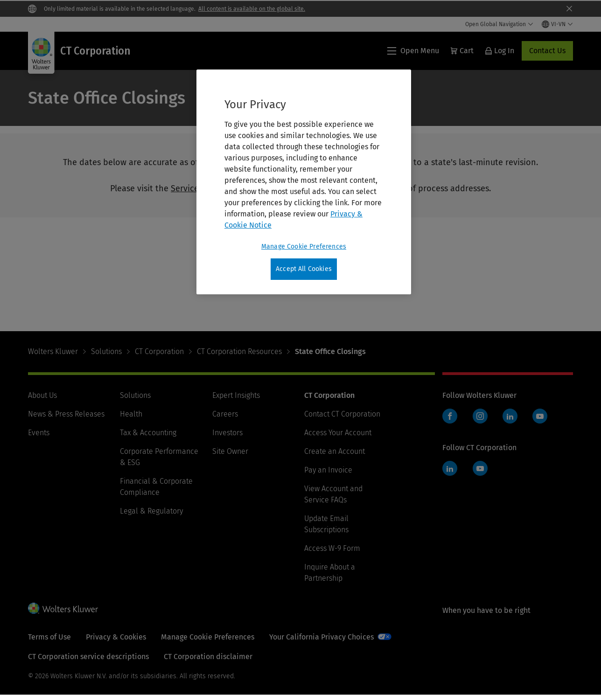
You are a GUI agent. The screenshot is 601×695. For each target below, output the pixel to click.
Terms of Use (49, 636)
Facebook (449, 416)
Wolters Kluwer (53, 351)
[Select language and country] (557, 24)
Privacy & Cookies (116, 636)
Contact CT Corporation (342, 414)
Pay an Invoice (328, 470)
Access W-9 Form (332, 548)
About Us (42, 395)
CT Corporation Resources (239, 351)
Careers (225, 414)
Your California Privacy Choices (321, 636)
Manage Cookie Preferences (207, 636)
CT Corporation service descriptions (88, 656)
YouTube (539, 416)
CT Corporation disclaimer (208, 656)
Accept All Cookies (304, 269)
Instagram (480, 416)
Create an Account (334, 451)
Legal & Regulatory (151, 511)
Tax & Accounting (148, 432)
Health (131, 414)
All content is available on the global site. (251, 9)
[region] (303, 182)
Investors (227, 432)
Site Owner (230, 451)
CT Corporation (159, 351)
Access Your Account (337, 432)
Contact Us (547, 50)
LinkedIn (510, 416)
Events (38, 432)
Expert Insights (236, 395)
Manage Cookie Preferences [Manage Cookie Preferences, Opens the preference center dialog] (303, 246)
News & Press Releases (66, 414)
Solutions (106, 351)
